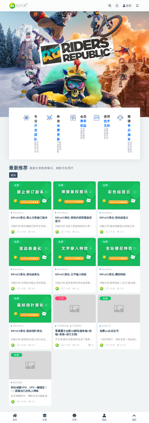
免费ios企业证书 (109, 330)
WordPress (17, 212)
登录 (127, 5)
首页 (15, 417)
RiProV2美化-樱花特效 (113, 274)
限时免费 (16, 382)
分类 (45, 417)
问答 (75, 417)
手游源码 (75, 325)
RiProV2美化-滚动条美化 (25, 274)
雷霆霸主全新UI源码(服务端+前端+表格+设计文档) (73, 332)
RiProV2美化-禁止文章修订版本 (29, 217)
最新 (13, 175)
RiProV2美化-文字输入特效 (70, 274)
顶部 (134, 417)
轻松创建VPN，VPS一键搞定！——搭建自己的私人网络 (29, 389)
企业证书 (105, 325)
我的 (104, 417)
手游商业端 (62, 325)
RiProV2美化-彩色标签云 (114, 217)
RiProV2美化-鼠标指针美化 (26, 330)
